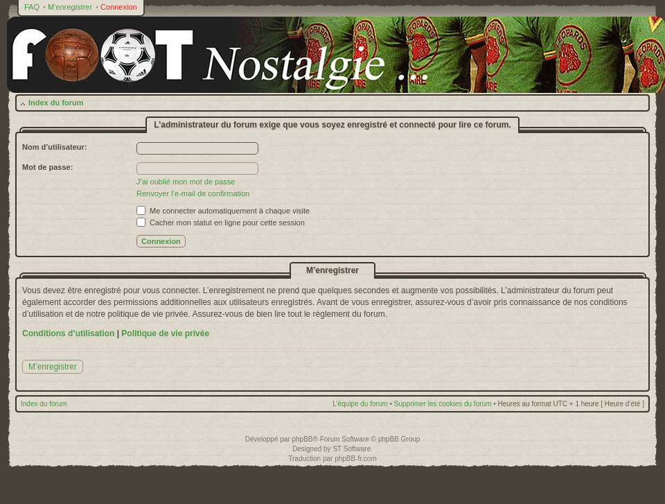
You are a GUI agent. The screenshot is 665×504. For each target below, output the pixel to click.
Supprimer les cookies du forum (443, 404)
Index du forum (55, 102)
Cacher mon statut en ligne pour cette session (220, 222)
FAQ (31, 7)
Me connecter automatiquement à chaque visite (223, 211)
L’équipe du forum (360, 404)
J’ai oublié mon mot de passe (185, 181)
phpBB (302, 439)
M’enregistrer (70, 7)
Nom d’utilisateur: (54, 147)
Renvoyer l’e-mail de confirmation (192, 193)
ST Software (351, 449)
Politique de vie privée (165, 333)
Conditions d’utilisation (68, 333)
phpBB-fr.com (356, 458)
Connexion (118, 7)
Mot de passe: (47, 167)
